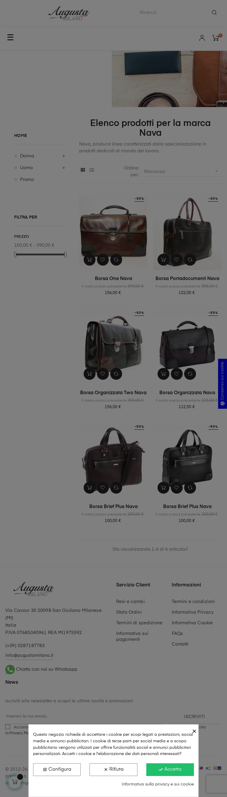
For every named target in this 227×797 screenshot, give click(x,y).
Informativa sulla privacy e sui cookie (158, 784)
